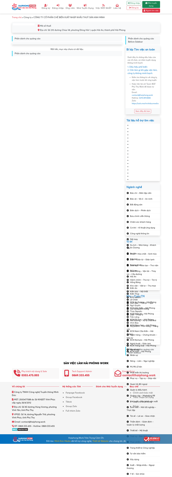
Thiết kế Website (100, 441)
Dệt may (134, 239)
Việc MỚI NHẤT (104, 6)
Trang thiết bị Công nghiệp (142, 448)
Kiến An (133, 288)
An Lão (133, 253)
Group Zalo (71, 406)
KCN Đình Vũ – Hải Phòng (142, 314)
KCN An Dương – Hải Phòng (143, 302)
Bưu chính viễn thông (140, 216)
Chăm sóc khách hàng (140, 222)
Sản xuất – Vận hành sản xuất (144, 401)
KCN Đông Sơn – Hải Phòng (143, 325)
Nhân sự (134, 355)
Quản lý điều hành (138, 390)
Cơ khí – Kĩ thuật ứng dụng (142, 228)
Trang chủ (17, 17)
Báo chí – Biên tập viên (140, 193)
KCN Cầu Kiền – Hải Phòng (142, 308)
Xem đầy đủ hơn (143, 111)
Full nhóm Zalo (73, 411)
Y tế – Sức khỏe (137, 474)
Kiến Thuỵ (134, 294)
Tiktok (69, 402)
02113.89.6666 (145, 98)
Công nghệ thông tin (139, 234)
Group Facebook (74, 397)
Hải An (133, 277)
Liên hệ (117, 6)
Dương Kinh (135, 265)
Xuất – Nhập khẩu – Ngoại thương (140, 466)
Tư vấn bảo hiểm (137, 454)
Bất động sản (136, 205)
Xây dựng (134, 459)
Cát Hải (133, 259)
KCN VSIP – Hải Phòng (140, 351)
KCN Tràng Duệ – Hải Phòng (143, 346)
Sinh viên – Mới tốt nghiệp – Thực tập (141, 408)
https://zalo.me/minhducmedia (145, 104)
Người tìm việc (151, 11)
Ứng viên (70, 6)
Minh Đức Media (63, 441)
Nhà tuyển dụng (151, 4)
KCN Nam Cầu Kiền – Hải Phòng (140, 332)
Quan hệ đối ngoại (138, 384)
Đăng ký (46, 6)
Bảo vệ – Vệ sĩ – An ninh (141, 199)
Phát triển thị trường (139, 373)
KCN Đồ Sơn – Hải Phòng (142, 320)
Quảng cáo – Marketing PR (142, 396)
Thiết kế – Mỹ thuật (139, 430)
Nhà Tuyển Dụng (85, 6)
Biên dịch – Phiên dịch (140, 210)
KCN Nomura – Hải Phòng (142, 340)
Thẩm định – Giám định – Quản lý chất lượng (140, 423)
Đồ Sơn (133, 271)
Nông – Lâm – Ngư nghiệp (142, 361)
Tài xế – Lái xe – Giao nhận (142, 416)
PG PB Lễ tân (136, 367)
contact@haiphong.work (142, 95)
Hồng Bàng (135, 282)
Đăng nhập (58, 6)
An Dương (135, 248)
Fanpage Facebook (75, 393)
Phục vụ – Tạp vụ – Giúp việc (143, 378)
